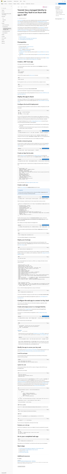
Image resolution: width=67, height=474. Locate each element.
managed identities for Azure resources (31, 449)
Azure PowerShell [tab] (24, 331)
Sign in (65, 1)
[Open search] (63, 1)
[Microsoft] (1, 1)
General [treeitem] (3, 10)
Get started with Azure (62, 3)
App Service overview (22, 36)
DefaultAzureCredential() (21, 381)
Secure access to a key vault (23, 452)
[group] (33, 161)
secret (24, 54)
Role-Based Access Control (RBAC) (38, 333)
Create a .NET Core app (59, 9)
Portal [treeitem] (3, 21)
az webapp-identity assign (42, 312)
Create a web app (21, 244)
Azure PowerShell (27, 50)
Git (20, 49)
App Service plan (23, 155)
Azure (21, 6)
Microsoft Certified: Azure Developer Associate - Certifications (27, 461)
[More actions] (48, 7)
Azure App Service (41, 27)
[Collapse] (11, 6)
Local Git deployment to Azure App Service (26, 39)
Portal (56, 3)
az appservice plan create (38, 155)
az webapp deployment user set (36, 121)
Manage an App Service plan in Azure (32, 182)
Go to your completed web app (60, 14)
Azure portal (39, 51)
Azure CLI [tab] (19, 331)
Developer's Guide (45, 382)
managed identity (28, 309)
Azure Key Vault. (21, 51)
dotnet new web (31, 75)
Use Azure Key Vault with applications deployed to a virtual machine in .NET (31, 448)
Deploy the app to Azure (59, 11)
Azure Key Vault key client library (39, 350)
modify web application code (33, 59)
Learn (18, 6)
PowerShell (43, 54)
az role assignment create (44, 334)
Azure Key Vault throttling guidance (39, 385)
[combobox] (6, 8)
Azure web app (23, 187)
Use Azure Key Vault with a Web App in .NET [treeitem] (7, 29)
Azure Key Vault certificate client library (26, 350)
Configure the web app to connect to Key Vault (59, 13)
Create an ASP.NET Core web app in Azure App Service (28, 38)
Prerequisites (58, 8)
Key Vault (25, 6)
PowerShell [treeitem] (4, 19)
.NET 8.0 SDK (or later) (24, 47)
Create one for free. (30, 46)
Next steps (57, 15)
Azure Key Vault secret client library (31, 349)
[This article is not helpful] (64, 18)
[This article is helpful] (62, 18)
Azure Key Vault (20, 20)
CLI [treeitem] (3, 18)
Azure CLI (32, 30)
